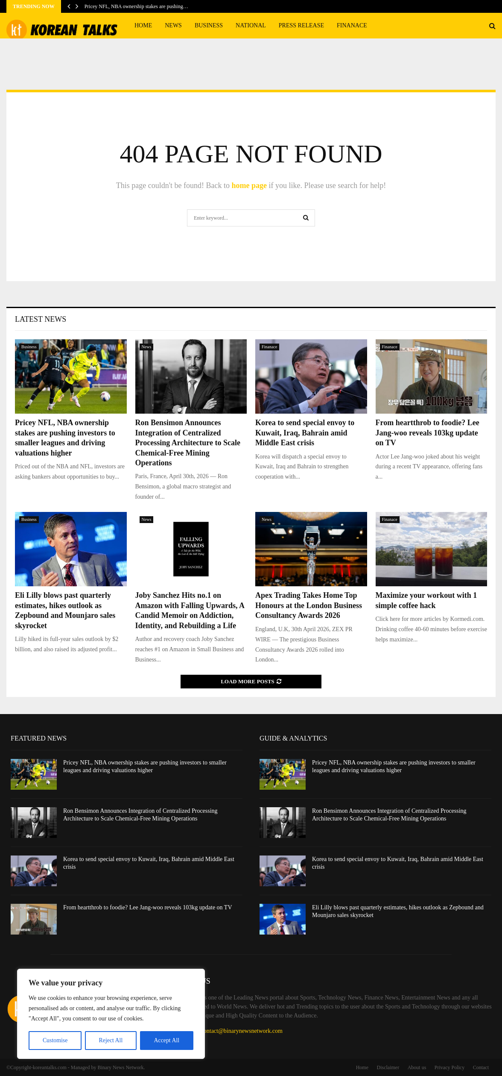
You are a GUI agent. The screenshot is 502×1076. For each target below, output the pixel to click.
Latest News (40, 319)
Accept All (166, 1040)
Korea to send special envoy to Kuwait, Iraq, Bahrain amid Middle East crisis (304, 432)
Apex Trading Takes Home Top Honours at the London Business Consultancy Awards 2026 (308, 605)
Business (209, 25)
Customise (54, 1040)
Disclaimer (388, 1067)
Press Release (301, 25)
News (173, 25)
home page (249, 185)
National (251, 25)
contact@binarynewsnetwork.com (242, 1031)
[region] (111, 1014)
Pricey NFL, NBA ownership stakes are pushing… (136, 6)
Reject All (111, 1040)
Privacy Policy (449, 1067)
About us (417, 1067)
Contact (481, 1067)
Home (143, 25)
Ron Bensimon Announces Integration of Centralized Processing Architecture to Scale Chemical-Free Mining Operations (187, 442)
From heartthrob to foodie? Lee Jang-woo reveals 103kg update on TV (427, 432)
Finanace (352, 25)
